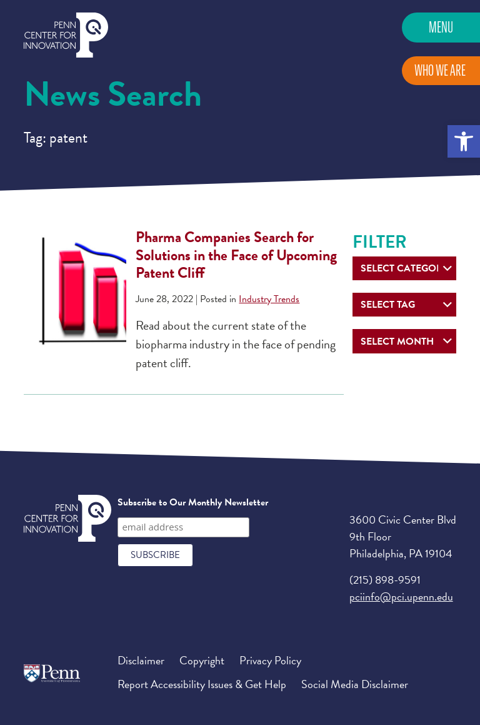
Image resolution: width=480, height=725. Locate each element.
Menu (441, 27)
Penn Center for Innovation (66, 35)
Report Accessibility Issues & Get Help (202, 684)
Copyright (201, 660)
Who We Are (440, 70)
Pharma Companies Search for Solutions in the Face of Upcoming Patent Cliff (236, 255)
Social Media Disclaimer (354, 684)
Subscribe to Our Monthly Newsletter (193, 502)
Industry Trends (269, 299)
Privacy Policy (270, 660)
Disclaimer (141, 660)
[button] (464, 141)
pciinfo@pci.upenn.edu (401, 596)
